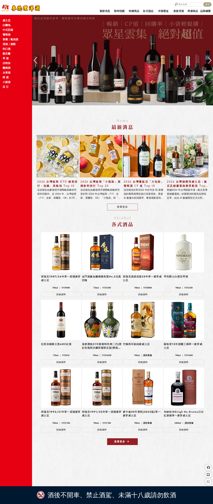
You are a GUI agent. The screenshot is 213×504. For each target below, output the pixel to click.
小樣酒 (6, 82)
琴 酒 (6, 58)
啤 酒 (6, 77)
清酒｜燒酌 (9, 44)
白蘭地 (6, 25)
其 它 (6, 87)
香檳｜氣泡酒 (10, 39)
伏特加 (6, 63)
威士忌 (6, 20)
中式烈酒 (8, 30)
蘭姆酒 (6, 68)
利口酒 (6, 49)
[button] (117, 102)
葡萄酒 (6, 34)
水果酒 (6, 72)
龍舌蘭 (6, 53)
